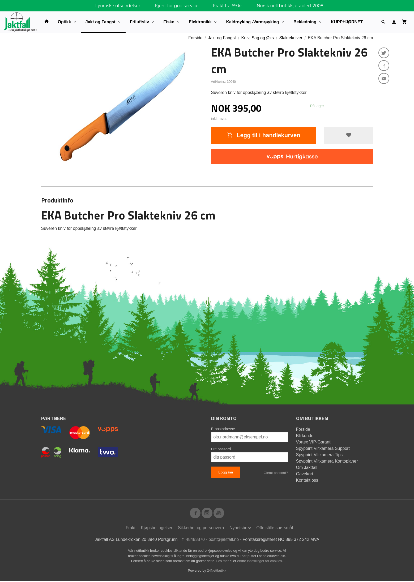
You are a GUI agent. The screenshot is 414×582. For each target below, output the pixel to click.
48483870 (195, 540)
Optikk (64, 22)
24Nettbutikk (216, 572)
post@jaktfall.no (223, 540)
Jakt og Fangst (101, 22)
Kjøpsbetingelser (156, 529)
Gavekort (304, 474)
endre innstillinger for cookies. (260, 562)
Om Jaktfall (306, 467)
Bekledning (304, 22)
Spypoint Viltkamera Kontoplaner (327, 461)
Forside (195, 38)
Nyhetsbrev (240, 529)
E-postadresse (223, 429)
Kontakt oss (307, 480)
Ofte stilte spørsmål (274, 529)
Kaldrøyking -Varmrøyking (252, 22)
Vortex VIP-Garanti (313, 442)
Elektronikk (200, 22)
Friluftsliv (139, 22)
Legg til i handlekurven (263, 135)
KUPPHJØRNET (347, 22)
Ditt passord (221, 449)
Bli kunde (305, 435)
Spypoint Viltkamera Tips (319, 454)
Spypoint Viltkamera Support (323, 448)
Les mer (223, 562)
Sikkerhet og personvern (201, 529)
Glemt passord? (276, 473)
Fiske (168, 22)
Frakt (130, 529)
